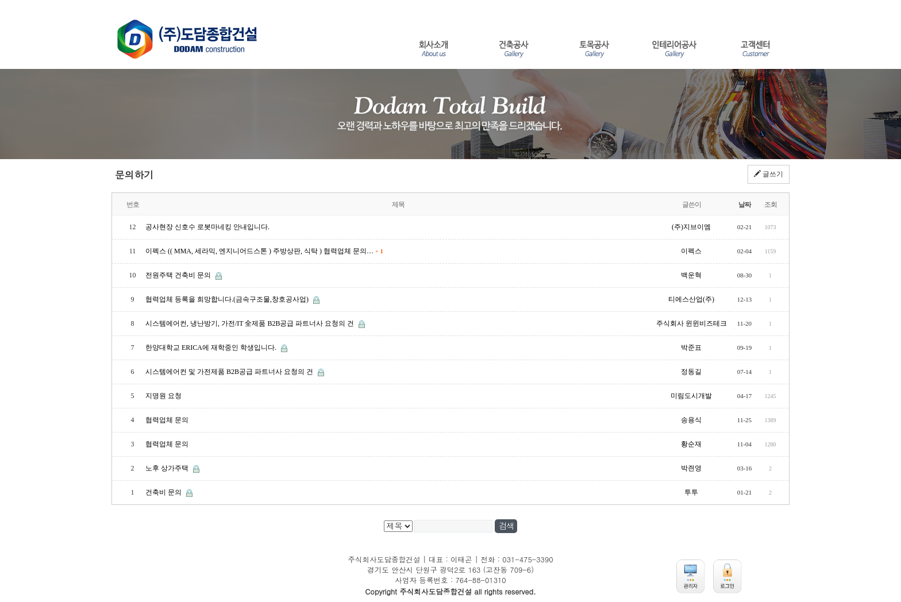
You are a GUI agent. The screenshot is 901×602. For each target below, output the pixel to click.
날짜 (744, 204)
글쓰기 (768, 174)
